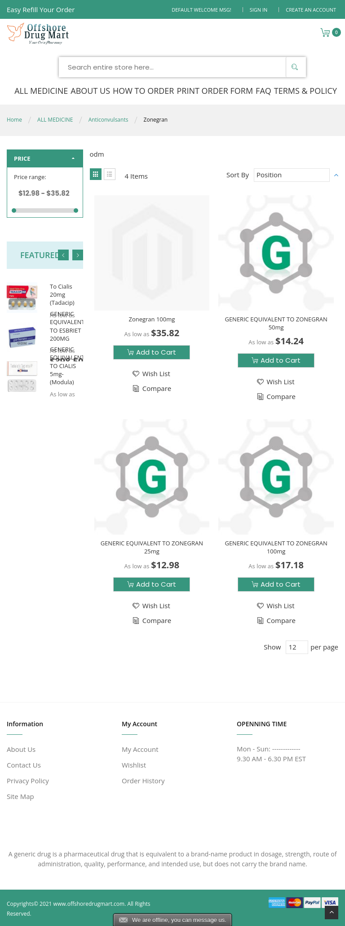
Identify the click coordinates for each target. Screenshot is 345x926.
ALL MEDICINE (55, 119)
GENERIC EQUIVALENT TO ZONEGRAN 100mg (276, 547)
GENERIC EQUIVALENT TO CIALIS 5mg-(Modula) (67, 365)
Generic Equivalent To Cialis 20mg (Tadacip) (64, 286)
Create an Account (311, 9)
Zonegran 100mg (151, 319)
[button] (150, 373)
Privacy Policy (28, 780)
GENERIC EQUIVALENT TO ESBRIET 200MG (67, 326)
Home (14, 119)
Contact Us (24, 764)
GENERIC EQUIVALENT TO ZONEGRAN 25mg (152, 547)
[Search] (295, 67)
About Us (21, 749)
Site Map (20, 796)
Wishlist (134, 764)
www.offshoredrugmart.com (89, 904)
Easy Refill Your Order (41, 9)
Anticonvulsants (108, 119)
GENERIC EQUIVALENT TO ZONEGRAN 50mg (276, 323)
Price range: (30, 177)
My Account (140, 749)
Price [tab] (22, 158)
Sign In (259, 9)
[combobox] (182, 67)
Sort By (237, 174)
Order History (143, 780)
